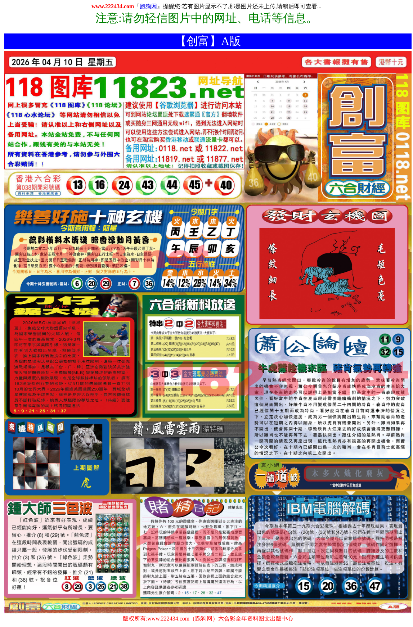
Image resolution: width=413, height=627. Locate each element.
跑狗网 (148, 6)
